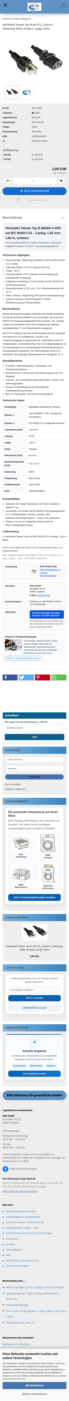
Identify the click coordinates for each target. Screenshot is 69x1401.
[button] (8, 181)
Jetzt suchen (34, 998)
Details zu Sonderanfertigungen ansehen (23, 658)
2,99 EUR (34, 956)
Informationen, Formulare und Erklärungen (29, 1233)
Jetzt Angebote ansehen (34, 1073)
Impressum (12, 1238)
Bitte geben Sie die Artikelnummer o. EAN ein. (26, 722)
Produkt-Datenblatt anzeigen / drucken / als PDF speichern (46, 614)
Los (34, 736)
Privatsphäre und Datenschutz (22, 1260)
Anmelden (34, 777)
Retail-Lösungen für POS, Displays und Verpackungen (35, 1287)
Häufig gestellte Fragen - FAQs (22, 1227)
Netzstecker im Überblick (16, 1344)
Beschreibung (12, 217)
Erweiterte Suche (34, 1008)
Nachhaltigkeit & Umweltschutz (23, 1217)
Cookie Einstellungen (17, 1266)
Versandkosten (14, 1249)
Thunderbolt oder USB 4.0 (19, 1322)
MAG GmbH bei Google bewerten (20, 1191)
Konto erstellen (13, 784)
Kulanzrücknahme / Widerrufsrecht (25, 1222)
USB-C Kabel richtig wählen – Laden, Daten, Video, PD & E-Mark (36, 1314)
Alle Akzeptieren (34, 1385)
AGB (8, 1255)
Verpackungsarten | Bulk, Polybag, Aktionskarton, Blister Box (32, 1296)
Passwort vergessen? (15, 789)
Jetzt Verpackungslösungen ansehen (34, 897)
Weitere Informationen (34, 1394)
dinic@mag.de (43, 595)
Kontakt (10, 1244)
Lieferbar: (7, 113)
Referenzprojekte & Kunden (21, 1211)
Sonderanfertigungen (17, 1305)
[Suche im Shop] (34, 989)
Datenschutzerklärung (14, 1379)
